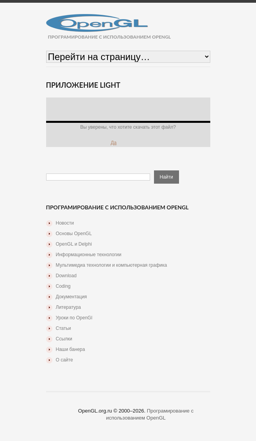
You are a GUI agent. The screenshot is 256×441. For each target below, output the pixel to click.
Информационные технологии (89, 254)
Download (66, 275)
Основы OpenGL (74, 233)
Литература (68, 307)
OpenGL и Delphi (74, 244)
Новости (65, 223)
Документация (71, 296)
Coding (63, 286)
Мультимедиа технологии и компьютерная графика (111, 265)
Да (113, 142)
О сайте (64, 360)
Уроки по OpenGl (74, 318)
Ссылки (64, 339)
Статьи (63, 328)
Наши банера (70, 349)
